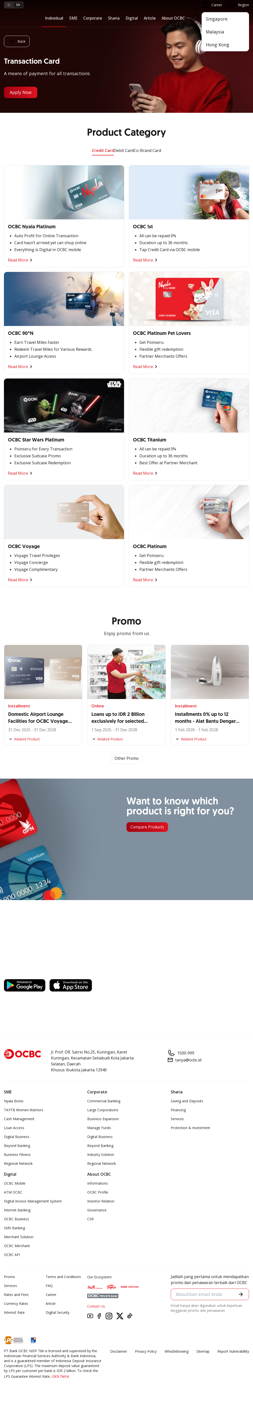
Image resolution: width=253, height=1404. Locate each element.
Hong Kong (217, 45)
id (8, 5)
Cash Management (19, 1118)
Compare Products (147, 827)
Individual (54, 18)
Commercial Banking (103, 1101)
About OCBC (173, 18)
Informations (97, 1183)
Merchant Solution (18, 1236)
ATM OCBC (13, 1192)
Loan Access (14, 1127)
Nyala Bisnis (13, 1101)
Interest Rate (14, 1312)
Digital (132, 18)
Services (177, 1118)
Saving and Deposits (187, 1101)
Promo (9, 1276)
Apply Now (21, 92)
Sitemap (203, 1351)
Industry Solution (100, 1154)
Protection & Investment (190, 1127)
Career (51, 1294)
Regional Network (18, 1163)
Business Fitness (17, 1154)
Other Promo (126, 758)
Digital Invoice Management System (33, 1201)
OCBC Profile (97, 1192)
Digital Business (16, 1136)
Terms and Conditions (63, 1276)
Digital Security (57, 1312)
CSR (90, 1219)
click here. (61, 1376)
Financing (178, 1110)
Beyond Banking (17, 1145)
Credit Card (103, 150)
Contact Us (96, 1306)
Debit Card (124, 150)
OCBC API (12, 1254)
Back (16, 41)
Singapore (217, 19)
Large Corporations (102, 1110)
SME (73, 18)
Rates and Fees (16, 1294)
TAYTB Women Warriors (23, 1110)
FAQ (49, 1285)
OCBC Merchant (17, 1245)
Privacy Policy (146, 1351)
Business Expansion (103, 1118)
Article (150, 18)
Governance (96, 1210)
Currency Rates (16, 1303)
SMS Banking (14, 1228)
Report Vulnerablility (233, 1351)
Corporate (92, 18)
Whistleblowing (177, 1351)
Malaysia (215, 32)
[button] (241, 1294)
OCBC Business (16, 1219)
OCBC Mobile (14, 1183)
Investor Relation (100, 1201)
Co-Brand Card (147, 150)
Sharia (114, 18)
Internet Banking (17, 1210)
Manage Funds (99, 1127)
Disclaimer (118, 1351)
